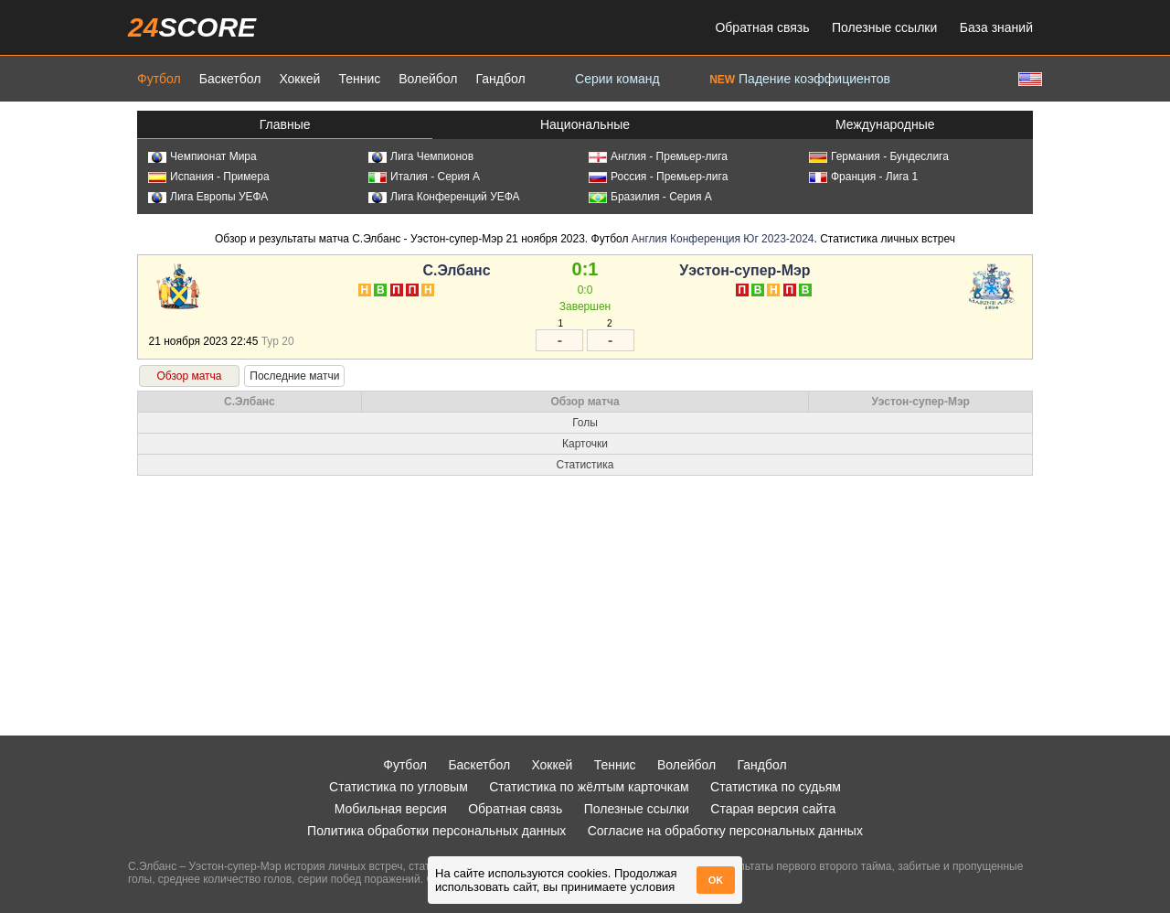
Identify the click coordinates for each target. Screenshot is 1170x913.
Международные (885, 124)
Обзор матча (188, 376)
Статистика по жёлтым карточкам (589, 786)
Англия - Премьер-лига (658, 156)
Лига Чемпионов (420, 156)
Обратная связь (762, 27)
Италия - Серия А (424, 176)
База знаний (996, 27)
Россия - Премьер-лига (658, 176)
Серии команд (617, 78)
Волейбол (428, 78)
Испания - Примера (209, 176)
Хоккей (299, 78)
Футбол (159, 78)
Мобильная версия (391, 808)
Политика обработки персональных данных (436, 830)
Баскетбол (230, 78)
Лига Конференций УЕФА (444, 196)
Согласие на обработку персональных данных (725, 830)
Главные (285, 124)
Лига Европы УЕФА (208, 196)
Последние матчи (294, 376)
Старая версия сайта (772, 808)
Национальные (585, 124)
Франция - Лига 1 (863, 176)
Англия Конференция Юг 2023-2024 (723, 238)
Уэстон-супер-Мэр (744, 270)
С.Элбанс (456, 270)
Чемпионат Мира (202, 156)
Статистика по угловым (398, 786)
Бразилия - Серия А (650, 196)
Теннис (359, 78)
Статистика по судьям (775, 786)
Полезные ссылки (884, 27)
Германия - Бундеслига (879, 156)
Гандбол (500, 78)
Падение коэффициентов (799, 78)
